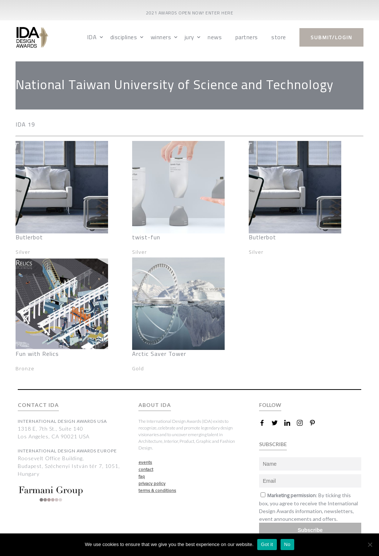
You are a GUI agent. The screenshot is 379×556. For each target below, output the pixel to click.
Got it (267, 544)
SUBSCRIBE (273, 444)
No (287, 544)
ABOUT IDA (154, 405)
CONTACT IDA (38, 405)
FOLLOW (270, 405)
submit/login (331, 37)
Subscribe (310, 530)
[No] (369, 544)
